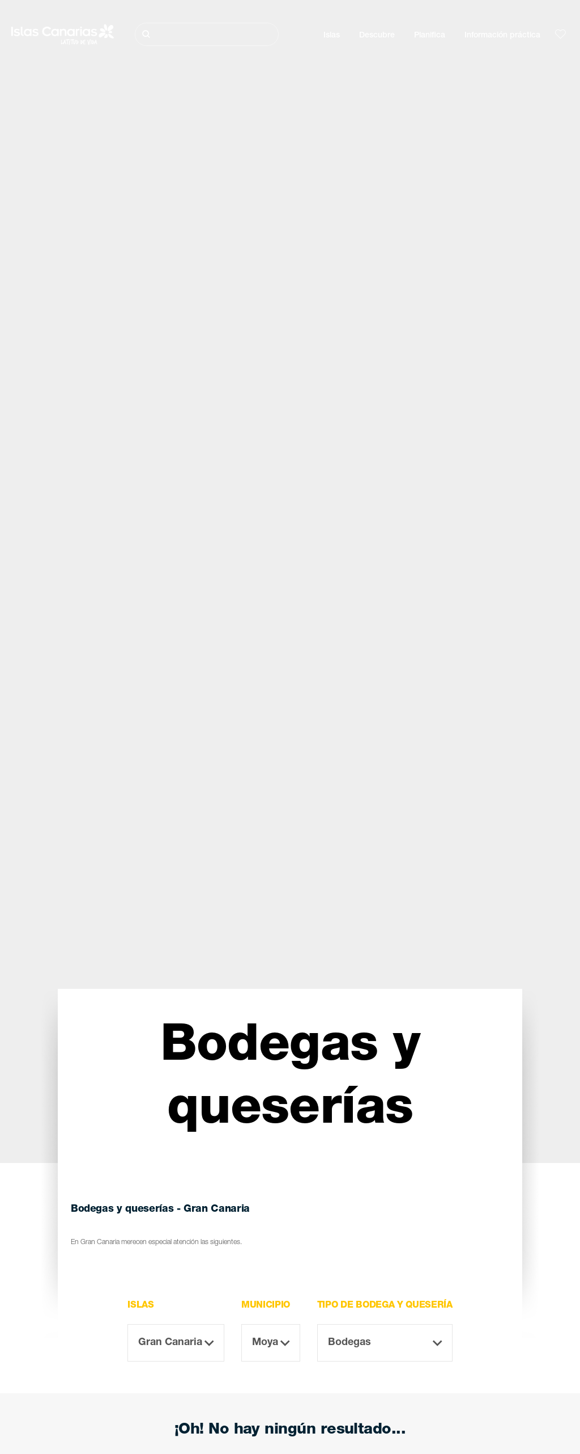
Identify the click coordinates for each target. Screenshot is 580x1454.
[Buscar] (207, 34)
